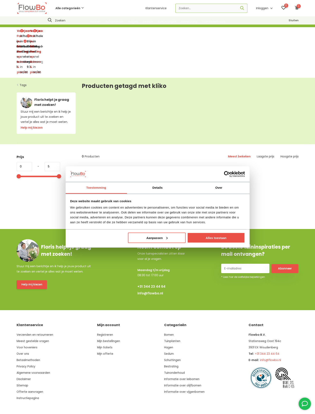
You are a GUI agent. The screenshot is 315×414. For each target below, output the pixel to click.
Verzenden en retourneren (35, 300)
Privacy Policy (26, 332)
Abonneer (285, 234)
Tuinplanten (114, 22)
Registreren (105, 300)
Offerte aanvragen (30, 358)
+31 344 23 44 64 (151, 252)
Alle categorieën (69, 8)
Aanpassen (157, 237)
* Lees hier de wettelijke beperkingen (243, 243)
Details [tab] (157, 187)
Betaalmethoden (29, 326)
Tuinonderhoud (213, 22)
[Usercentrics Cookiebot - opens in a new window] (227, 174)
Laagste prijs (265, 122)
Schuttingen (167, 22)
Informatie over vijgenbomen (185, 358)
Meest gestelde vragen (33, 307)
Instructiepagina (28, 364)
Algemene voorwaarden (34, 339)
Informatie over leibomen (182, 345)
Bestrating (189, 22)
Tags (23, 51)
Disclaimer (24, 345)
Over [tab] (218, 187)
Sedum (148, 22)
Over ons (23, 320)
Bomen (95, 22)
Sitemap (23, 351)
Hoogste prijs (289, 122)
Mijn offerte (105, 320)
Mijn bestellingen (109, 307)
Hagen (133, 22)
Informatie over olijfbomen (183, 351)
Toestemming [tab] (96, 187)
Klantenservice (156, 8)
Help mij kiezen (32, 251)
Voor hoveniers (27, 313)
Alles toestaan (216, 237)
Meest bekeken (239, 122)
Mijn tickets (105, 313)
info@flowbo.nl (150, 259)
